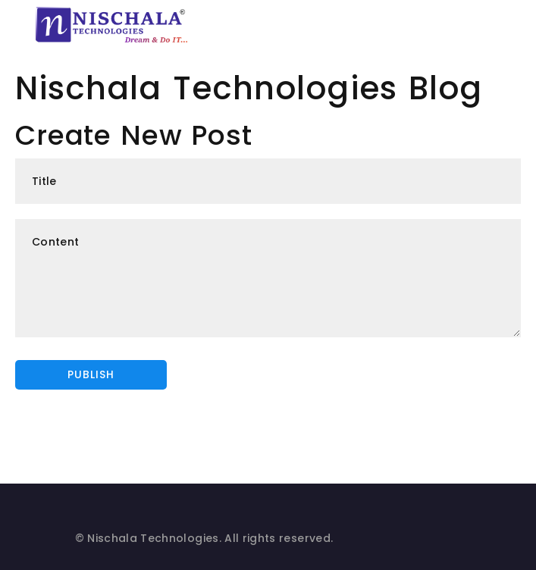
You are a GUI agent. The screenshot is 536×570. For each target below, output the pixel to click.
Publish (90, 374)
